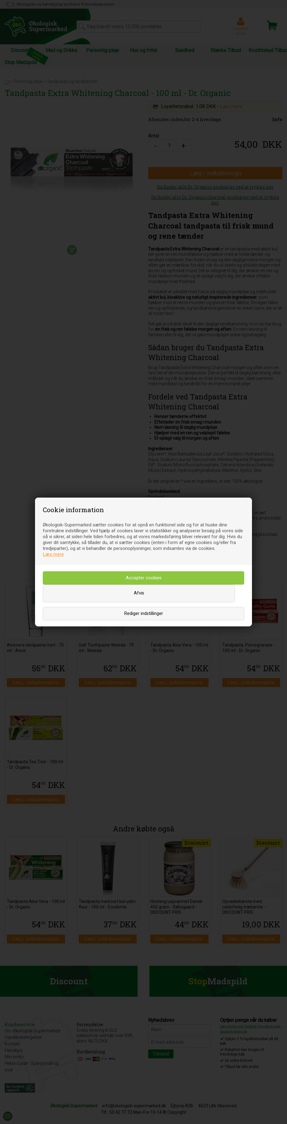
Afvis (139, 593)
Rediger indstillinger (143, 613)
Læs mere (53, 554)
